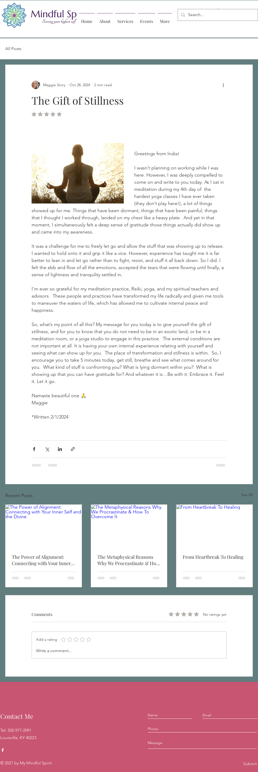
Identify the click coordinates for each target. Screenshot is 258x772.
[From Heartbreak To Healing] (214, 526)
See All (247, 494)
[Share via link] (72, 448)
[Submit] (249, 764)
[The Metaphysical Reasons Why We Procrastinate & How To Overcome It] (129, 526)
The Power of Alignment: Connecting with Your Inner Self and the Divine (41, 560)
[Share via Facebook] (34, 448)
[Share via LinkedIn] (59, 448)
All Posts (13, 48)
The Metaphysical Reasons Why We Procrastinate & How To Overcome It (128, 560)
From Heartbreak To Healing (213, 557)
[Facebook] (2, 750)
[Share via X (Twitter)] (46, 448)
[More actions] (223, 85)
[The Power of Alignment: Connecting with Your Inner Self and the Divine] (44, 526)
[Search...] (217, 15)
